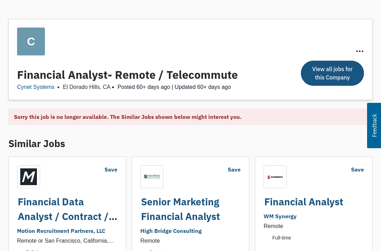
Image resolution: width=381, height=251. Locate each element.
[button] (374, 125)
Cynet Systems (36, 87)
